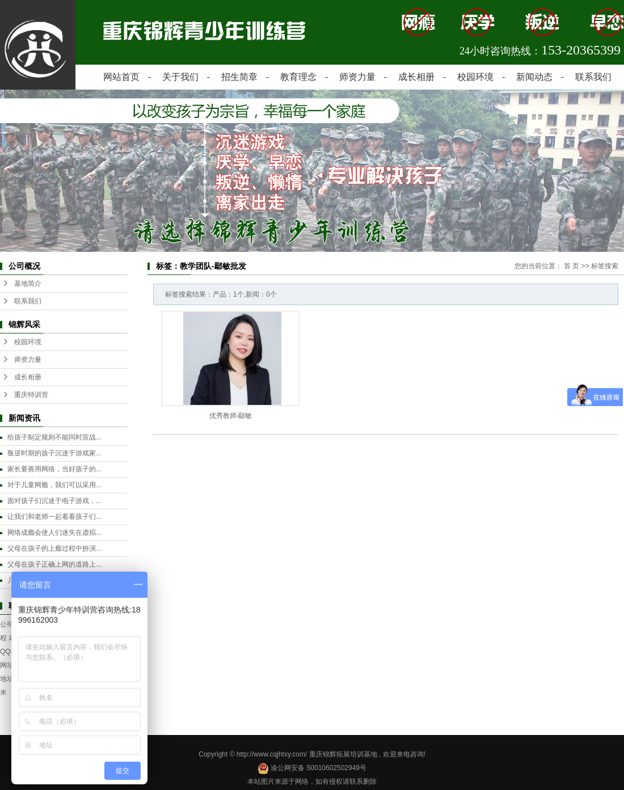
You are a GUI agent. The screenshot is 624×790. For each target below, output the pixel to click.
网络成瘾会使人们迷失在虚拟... (54, 532)
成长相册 (416, 77)
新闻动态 (534, 77)
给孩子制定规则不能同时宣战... (54, 437)
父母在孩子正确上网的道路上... (54, 564)
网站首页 (121, 77)
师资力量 (357, 77)
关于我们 (180, 77)
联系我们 (593, 77)
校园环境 (475, 77)
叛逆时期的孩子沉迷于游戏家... (54, 453)
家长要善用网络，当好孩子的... (54, 469)
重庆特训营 (31, 395)
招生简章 (239, 77)
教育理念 (298, 77)
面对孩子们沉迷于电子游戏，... (54, 501)
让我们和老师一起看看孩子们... (54, 517)
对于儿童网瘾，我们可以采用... (54, 485)
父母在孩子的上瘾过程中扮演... (54, 548)
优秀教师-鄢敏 (230, 416)
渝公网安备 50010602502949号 (312, 768)
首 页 (571, 266)
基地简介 (27, 284)
